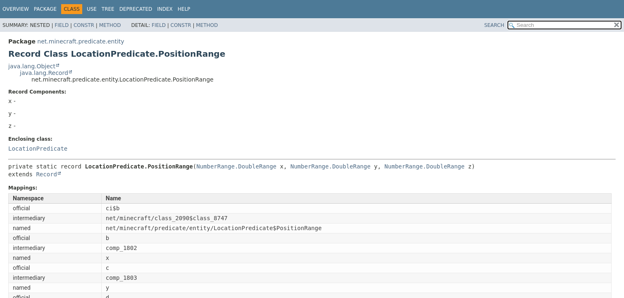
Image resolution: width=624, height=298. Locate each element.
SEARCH (494, 25)
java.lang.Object (31, 66)
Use (92, 9)
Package (45, 9)
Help (184, 9)
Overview (15, 9)
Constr (84, 25)
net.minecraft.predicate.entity (80, 41)
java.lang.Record (44, 73)
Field (62, 25)
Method (110, 25)
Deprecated (135, 9)
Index (165, 9)
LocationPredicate (37, 148)
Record (46, 174)
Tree (108, 9)
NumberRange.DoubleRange (236, 166)
